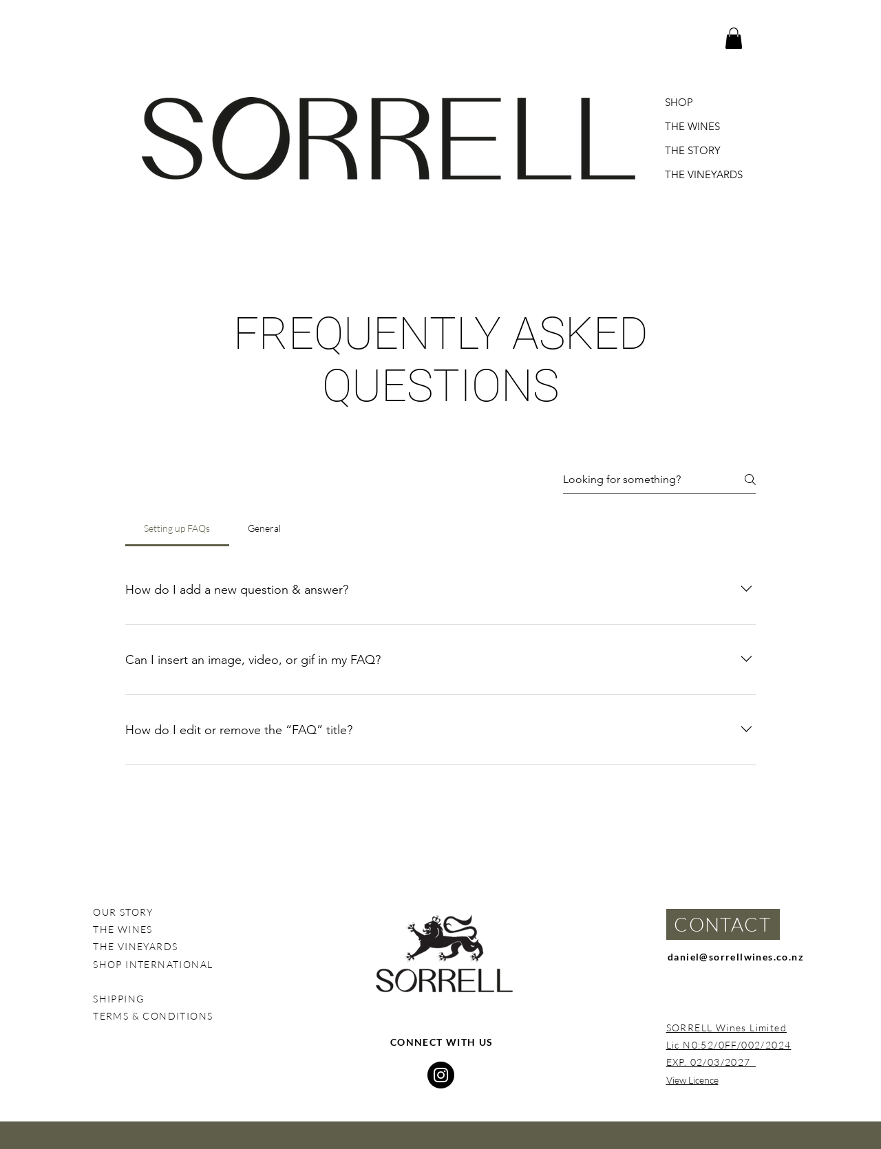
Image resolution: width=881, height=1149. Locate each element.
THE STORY (693, 150)
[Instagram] (440, 1075)
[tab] (177, 528)
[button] (734, 38)
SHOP (679, 102)
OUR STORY (123, 912)
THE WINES (692, 126)
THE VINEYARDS (704, 174)
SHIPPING (118, 999)
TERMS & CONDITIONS (154, 1016)
